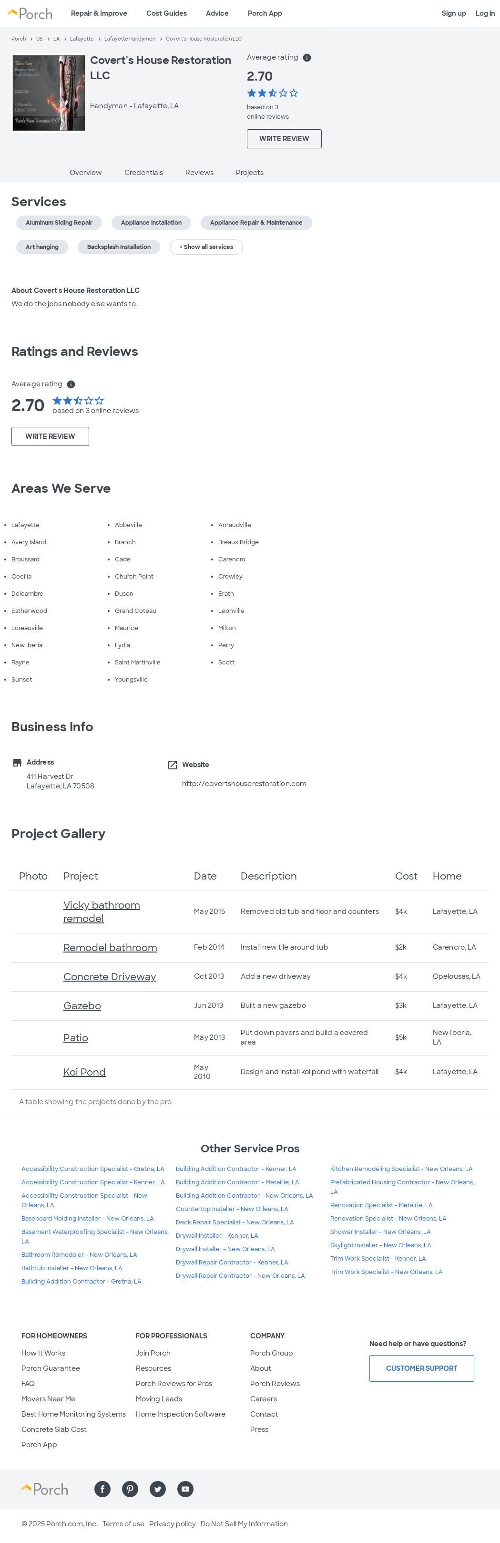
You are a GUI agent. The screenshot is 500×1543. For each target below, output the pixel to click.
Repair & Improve (99, 13)
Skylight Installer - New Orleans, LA (380, 1245)
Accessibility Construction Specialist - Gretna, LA (92, 1169)
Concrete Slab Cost (54, 1429)
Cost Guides (166, 13)
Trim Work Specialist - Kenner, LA (378, 1259)
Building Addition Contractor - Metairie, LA (237, 1182)
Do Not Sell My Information (244, 1524)
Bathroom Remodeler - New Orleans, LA (79, 1255)
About (260, 1368)
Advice (217, 13)
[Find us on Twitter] (158, 1489)
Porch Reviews (275, 1383)
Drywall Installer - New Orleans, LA (225, 1249)
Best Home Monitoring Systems (73, 1414)
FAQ (28, 1383)
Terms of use (123, 1524)
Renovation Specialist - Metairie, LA (381, 1205)
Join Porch (153, 1353)
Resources (153, 1368)
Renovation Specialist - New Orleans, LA (388, 1218)
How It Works (43, 1353)
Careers (263, 1399)
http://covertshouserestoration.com (244, 783)
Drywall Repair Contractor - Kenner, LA (232, 1262)
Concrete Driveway (110, 977)
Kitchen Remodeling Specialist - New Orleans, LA (401, 1169)
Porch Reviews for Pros (174, 1383)
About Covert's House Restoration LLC (75, 290)
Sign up (454, 13)
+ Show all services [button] (206, 247)
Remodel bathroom (110, 948)
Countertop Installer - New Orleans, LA (232, 1209)
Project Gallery (58, 834)
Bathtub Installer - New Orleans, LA (71, 1268)
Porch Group (271, 1353)
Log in (485, 13)
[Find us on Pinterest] (130, 1489)
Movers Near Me (48, 1399)
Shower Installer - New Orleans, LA (380, 1232)
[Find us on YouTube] (185, 1489)
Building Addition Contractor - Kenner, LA (236, 1169)
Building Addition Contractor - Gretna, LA (81, 1281)
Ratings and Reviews (74, 351)
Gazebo (82, 1006)
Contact (264, 1414)
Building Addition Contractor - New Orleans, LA (244, 1196)
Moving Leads (159, 1399)
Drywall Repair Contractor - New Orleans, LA (240, 1276)
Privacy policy (172, 1524)
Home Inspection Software (180, 1414)
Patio (76, 1038)
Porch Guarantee (50, 1368)
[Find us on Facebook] (102, 1489)
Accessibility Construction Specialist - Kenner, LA (93, 1182)
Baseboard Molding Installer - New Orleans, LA (87, 1218)
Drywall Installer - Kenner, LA (217, 1236)
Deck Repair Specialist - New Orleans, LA (235, 1222)
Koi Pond (84, 1072)
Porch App (265, 13)
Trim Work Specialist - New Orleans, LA (386, 1272)
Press (259, 1429)
